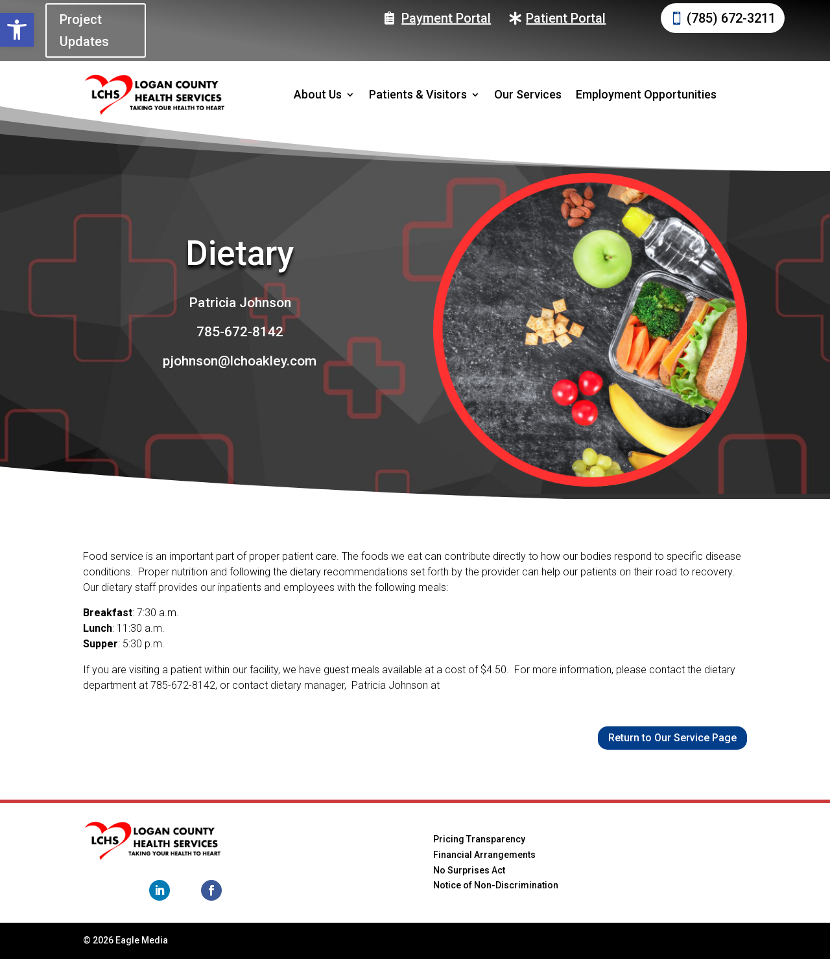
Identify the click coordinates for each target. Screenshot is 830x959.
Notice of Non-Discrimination (495, 885)
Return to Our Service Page (672, 738)
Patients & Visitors (418, 94)
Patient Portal (566, 18)
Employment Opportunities (646, 94)
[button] (17, 30)
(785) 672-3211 (731, 18)
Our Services (528, 94)
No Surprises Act (469, 870)
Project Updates (84, 30)
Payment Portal (446, 18)
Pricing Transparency (479, 839)
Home (271, 831)
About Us (318, 94)
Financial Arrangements (484, 854)
